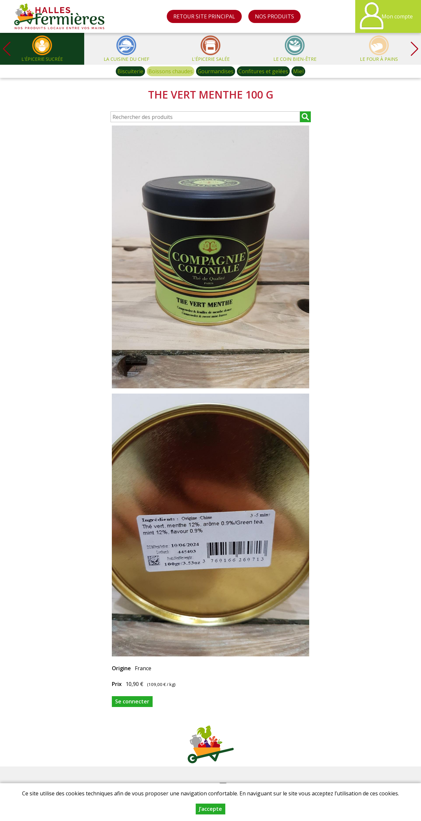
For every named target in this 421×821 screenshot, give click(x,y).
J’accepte (210, 808)
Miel (298, 71)
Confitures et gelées (263, 71)
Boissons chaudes (170, 71)
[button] (414, 49)
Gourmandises (216, 71)
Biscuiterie (130, 71)
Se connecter (132, 701)
